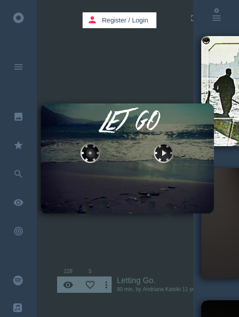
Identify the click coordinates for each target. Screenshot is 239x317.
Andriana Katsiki (162, 289)
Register (114, 20)
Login (140, 20)
